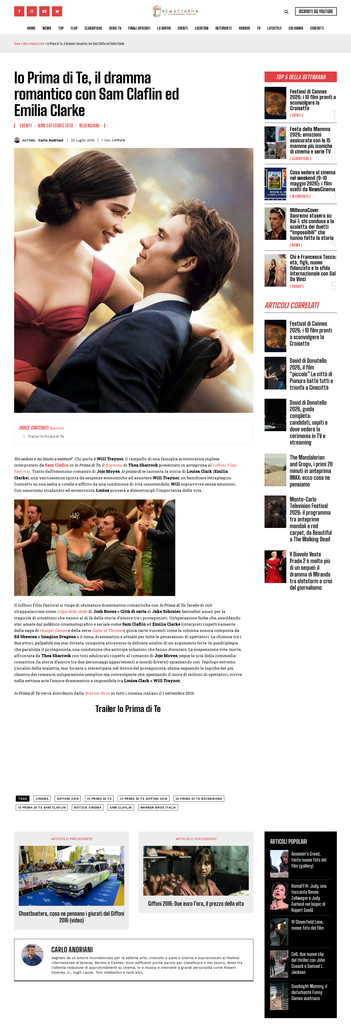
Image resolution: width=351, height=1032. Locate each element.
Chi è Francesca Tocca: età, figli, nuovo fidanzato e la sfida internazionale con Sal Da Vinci (313, 268)
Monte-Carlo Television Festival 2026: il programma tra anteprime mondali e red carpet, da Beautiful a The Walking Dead (311, 519)
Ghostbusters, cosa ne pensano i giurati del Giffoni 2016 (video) (71, 917)
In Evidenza (300, 196)
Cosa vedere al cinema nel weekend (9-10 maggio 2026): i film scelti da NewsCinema (312, 180)
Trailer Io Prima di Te (46, 436)
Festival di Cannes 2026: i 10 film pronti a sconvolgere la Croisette (313, 100)
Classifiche (300, 158)
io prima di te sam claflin (42, 807)
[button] (286, 12)
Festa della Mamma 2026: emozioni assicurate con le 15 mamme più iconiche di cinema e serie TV (311, 140)
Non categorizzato (33, 44)
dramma (113, 465)
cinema (42, 798)
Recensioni (89, 125)
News (296, 245)
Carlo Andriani (50, 140)
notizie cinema (87, 807)
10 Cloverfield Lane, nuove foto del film (307, 925)
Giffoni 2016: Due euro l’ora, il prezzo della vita (196, 903)
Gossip (297, 286)
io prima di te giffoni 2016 (143, 798)
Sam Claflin (121, 807)
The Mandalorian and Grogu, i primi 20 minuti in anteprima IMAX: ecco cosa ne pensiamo (311, 470)
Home (17, 44)
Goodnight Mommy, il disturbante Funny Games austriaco (309, 992)
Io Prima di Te (99, 798)
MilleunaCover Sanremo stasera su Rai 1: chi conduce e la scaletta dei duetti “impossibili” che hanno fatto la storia (312, 224)
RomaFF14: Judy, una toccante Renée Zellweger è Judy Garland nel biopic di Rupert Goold (308, 898)
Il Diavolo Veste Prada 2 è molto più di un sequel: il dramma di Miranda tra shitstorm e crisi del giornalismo (311, 571)
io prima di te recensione (199, 798)
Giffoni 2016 (68, 798)
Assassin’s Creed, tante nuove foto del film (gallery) (308, 860)
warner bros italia (158, 807)
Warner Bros (97, 693)
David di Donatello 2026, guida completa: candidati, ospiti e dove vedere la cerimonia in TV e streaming (309, 422)
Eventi (296, 115)
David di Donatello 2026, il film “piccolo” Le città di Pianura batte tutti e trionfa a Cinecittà (311, 374)
